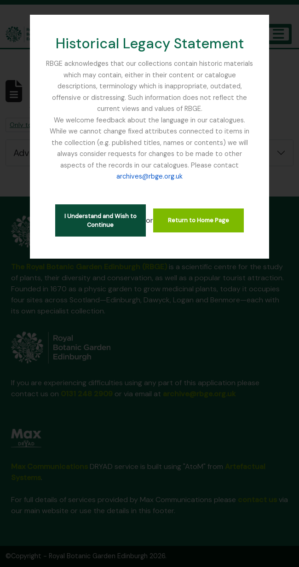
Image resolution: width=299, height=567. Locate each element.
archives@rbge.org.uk (149, 176)
